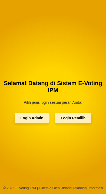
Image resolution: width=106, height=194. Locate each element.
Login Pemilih (73, 118)
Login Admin (32, 118)
